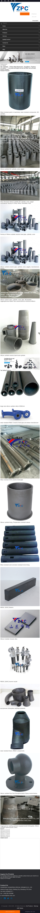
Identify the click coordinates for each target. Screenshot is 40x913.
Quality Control (6, 39)
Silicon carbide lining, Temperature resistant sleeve (15, 522)
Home (4, 26)
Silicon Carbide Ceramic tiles (8, 639)
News (4, 46)
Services (5, 36)
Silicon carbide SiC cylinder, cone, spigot (12, 169)
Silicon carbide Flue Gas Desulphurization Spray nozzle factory (18, 793)
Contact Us (5, 42)
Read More (2, 115)
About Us (5, 29)
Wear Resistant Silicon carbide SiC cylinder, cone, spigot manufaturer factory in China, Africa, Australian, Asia (16, 202)
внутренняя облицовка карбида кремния (12, 708)
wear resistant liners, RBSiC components (12, 751)
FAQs (4, 49)
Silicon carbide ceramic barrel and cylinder (12, 355)
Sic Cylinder (3, 65)
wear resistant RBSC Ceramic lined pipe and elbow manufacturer (19, 422)
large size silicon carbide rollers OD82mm (12, 406)
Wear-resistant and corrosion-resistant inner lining (14, 565)
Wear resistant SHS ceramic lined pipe (11, 480)
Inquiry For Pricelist (5, 878)
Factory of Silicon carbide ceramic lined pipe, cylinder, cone (17, 234)
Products (5, 32)
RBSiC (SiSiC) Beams (6, 607)
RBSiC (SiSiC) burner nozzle (8, 681)
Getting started (3, 64)
